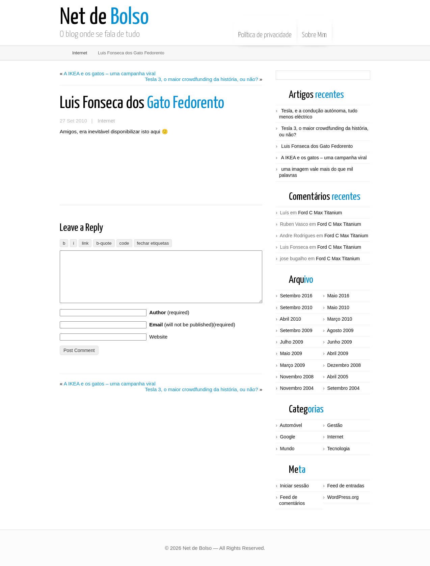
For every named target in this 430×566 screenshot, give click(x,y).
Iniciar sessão (294, 485)
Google (287, 436)
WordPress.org (342, 497)
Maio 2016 (338, 295)
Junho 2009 (339, 342)
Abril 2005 (337, 376)
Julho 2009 (291, 342)
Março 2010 (339, 319)
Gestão (334, 425)
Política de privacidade (265, 30)
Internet (79, 52)
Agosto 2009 (340, 330)
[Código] (124, 243)
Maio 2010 (338, 307)
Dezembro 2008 (344, 365)
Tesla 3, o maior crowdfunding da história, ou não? (201, 79)
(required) (169, 322)
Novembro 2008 (297, 376)
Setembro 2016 (296, 295)
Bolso (104, 18)
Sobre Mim (314, 30)
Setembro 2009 (296, 330)
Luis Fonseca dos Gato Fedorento (317, 146)
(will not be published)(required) (192, 335)
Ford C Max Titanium (320, 212)
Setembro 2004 (343, 388)
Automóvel (291, 425)
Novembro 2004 (297, 388)
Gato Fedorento (142, 103)
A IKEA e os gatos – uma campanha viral (110, 73)
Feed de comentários (292, 500)
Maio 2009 (291, 353)
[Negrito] (64, 243)
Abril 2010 (290, 319)
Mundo (287, 448)
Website (158, 347)
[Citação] (103, 243)
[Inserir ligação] (85, 243)
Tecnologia (338, 448)
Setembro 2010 (296, 307)
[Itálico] (73, 243)
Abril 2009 (337, 353)
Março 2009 (292, 365)
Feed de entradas (345, 485)
